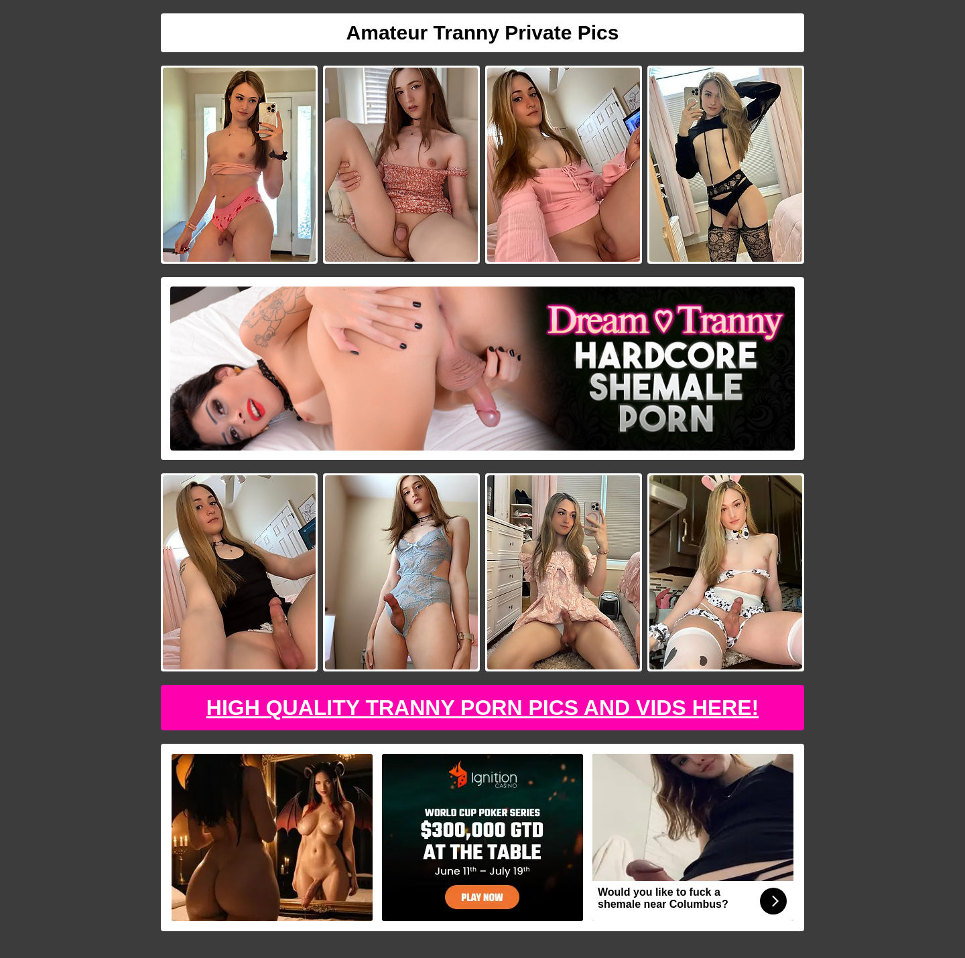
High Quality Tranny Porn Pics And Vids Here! (482, 708)
